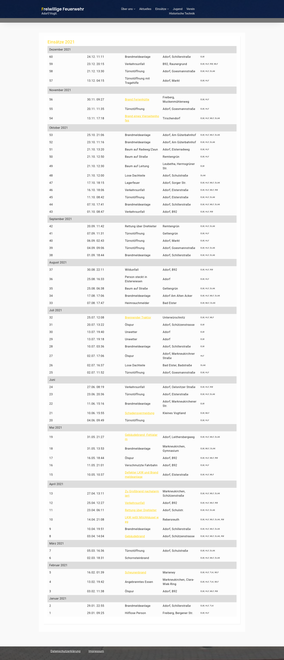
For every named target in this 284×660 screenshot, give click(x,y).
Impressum (96, 651)
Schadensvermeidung (139, 413)
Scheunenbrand (135, 572)
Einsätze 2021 (61, 42)
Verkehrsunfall (135, 503)
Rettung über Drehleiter (141, 510)
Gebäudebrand (135, 536)
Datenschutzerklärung (66, 651)
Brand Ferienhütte (137, 99)
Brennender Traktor (138, 317)
